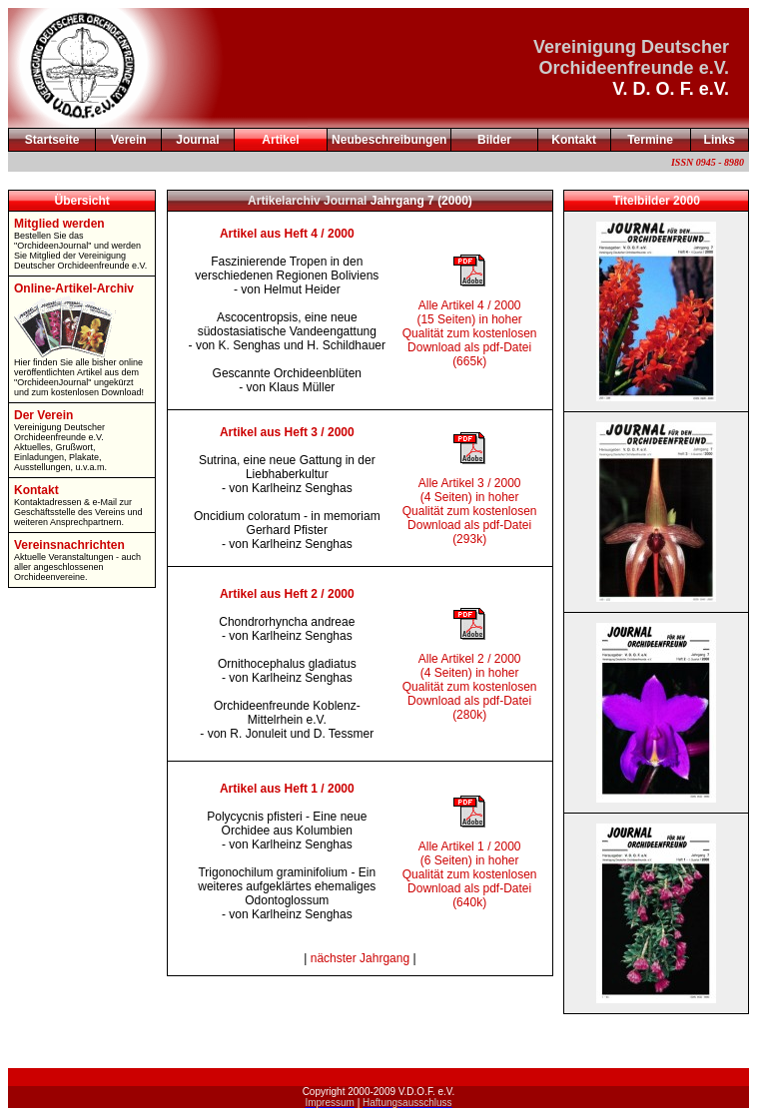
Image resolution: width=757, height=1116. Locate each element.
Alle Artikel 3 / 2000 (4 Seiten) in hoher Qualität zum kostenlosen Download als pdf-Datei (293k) (469, 511)
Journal (197, 140)
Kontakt (573, 140)
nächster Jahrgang (360, 958)
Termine (650, 140)
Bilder (494, 140)
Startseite (52, 140)
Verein (129, 140)
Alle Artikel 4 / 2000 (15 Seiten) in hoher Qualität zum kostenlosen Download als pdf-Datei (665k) (469, 333)
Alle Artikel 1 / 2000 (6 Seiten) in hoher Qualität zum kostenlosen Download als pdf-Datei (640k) (469, 874)
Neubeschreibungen (389, 140)
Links (719, 140)
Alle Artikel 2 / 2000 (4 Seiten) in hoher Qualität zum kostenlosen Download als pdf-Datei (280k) (469, 687)
